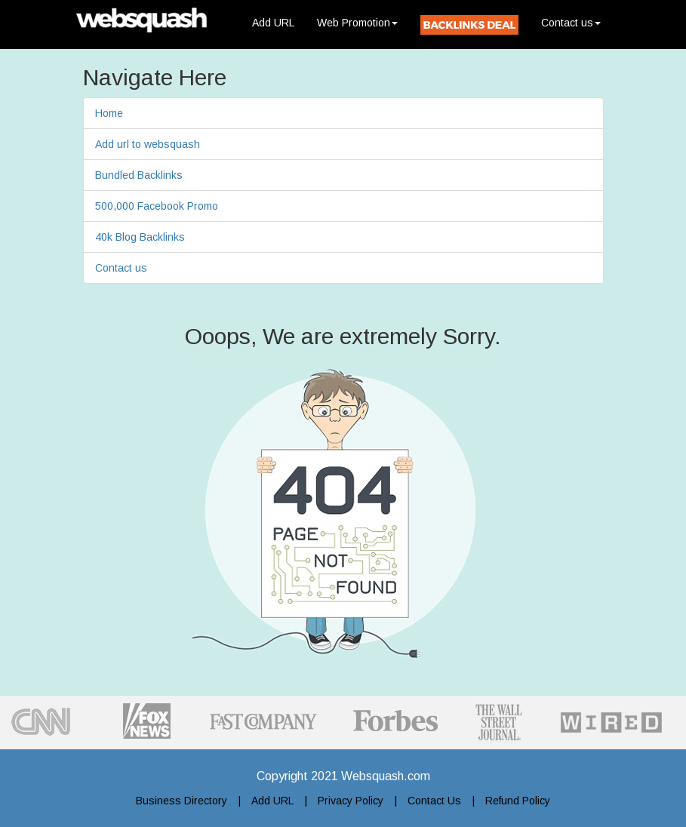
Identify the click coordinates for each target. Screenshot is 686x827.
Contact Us (434, 801)
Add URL (279, 21)
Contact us (121, 268)
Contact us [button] (571, 23)
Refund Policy (517, 801)
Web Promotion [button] (357, 23)
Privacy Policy (350, 801)
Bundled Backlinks (139, 175)
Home (109, 113)
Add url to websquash (147, 144)
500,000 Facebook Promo (156, 206)
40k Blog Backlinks (140, 237)
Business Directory (181, 801)
